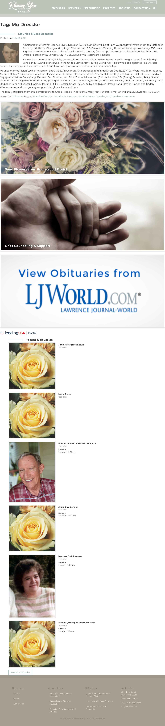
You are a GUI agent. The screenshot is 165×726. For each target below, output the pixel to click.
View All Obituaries (20, 672)
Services (73, 8)
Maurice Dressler (43, 96)
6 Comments (127, 96)
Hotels (16, 698)
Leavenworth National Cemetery (99, 701)
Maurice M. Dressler (65, 96)
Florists (17, 693)
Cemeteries (19, 704)
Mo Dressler (113, 96)
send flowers (150, 2)
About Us (124, 8)
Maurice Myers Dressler (35, 33)
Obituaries (58, 8)
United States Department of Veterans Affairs (98, 694)
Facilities (109, 8)
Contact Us (141, 8)
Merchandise (92, 8)
